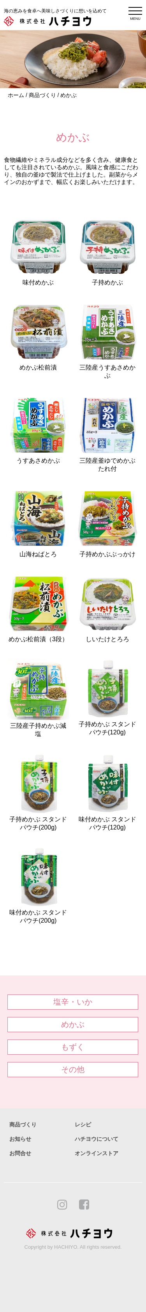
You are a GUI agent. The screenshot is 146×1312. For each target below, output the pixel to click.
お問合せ (20, 1153)
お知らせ (20, 1139)
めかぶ (68, 95)
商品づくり (42, 95)
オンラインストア (96, 1153)
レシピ (83, 1124)
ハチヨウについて (96, 1139)
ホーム (16, 95)
